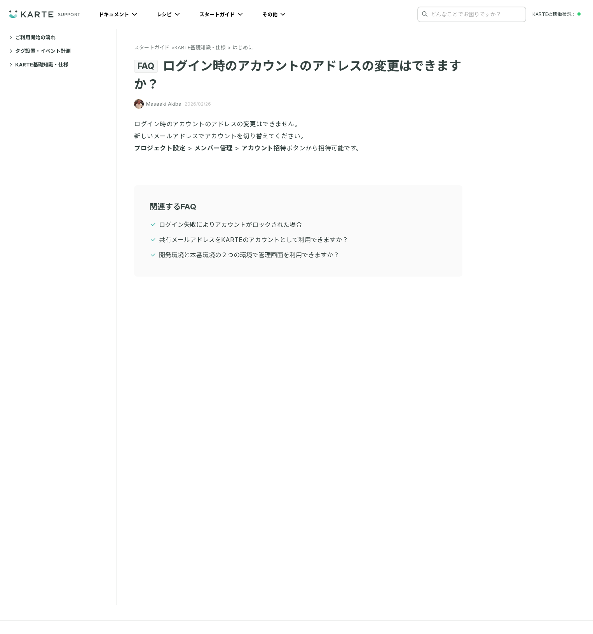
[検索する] (424, 13)
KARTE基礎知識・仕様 (38, 64)
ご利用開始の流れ (32, 37)
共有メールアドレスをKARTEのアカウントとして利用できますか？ (253, 240)
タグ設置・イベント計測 (40, 51)
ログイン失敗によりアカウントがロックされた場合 (230, 224)
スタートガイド (221, 14)
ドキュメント (118, 14)
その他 (274, 14)
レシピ (168, 14)
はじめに (243, 47)
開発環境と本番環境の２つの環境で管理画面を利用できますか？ (249, 255)
